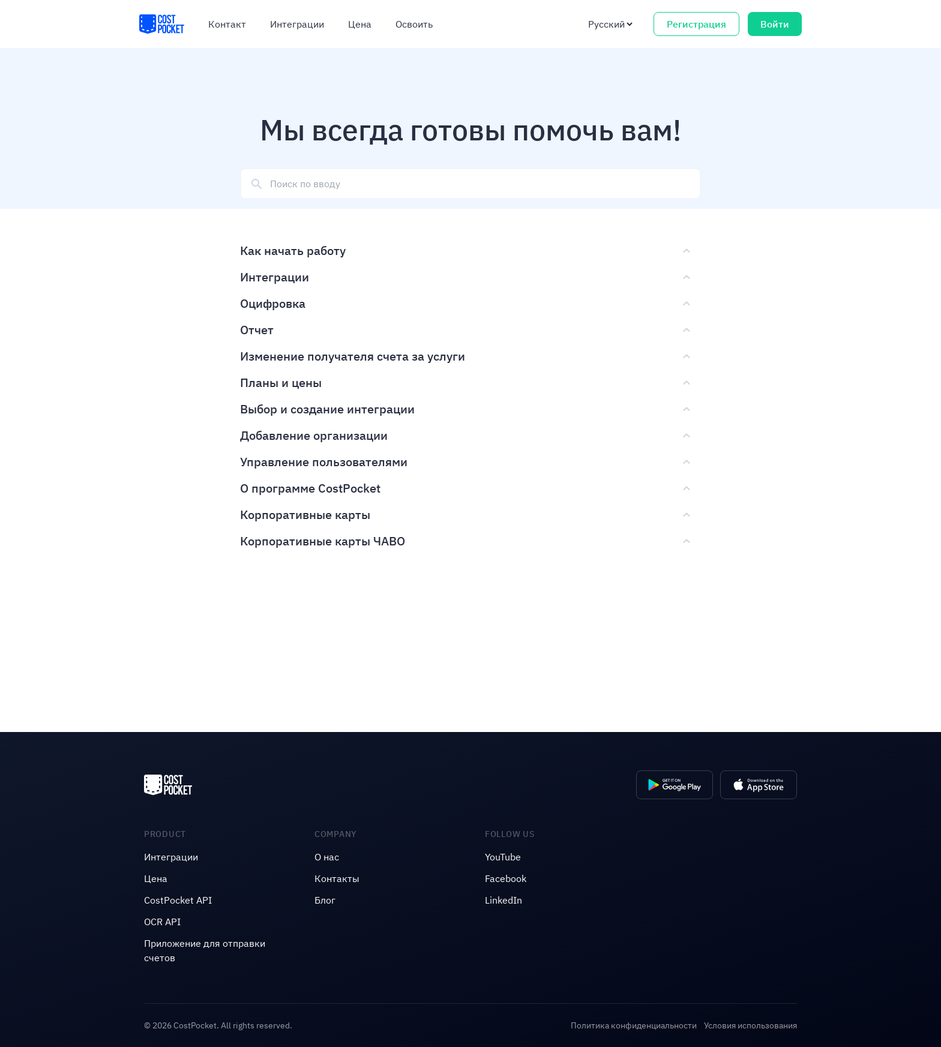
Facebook (505, 878)
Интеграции (297, 24)
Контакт (227, 24)
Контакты (336, 878)
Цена (359, 24)
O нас (326, 857)
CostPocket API (178, 900)
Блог (324, 900)
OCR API (162, 922)
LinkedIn (503, 900)
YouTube (503, 857)
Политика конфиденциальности (634, 1025)
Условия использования (750, 1025)
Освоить (414, 24)
